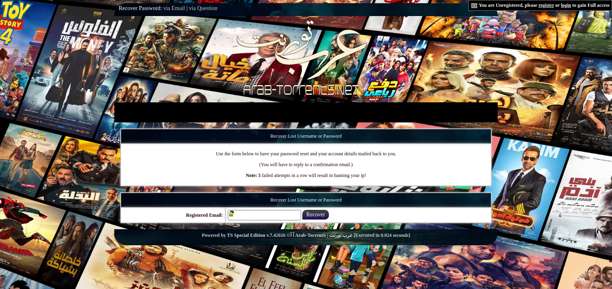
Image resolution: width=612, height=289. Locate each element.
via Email (174, 8)
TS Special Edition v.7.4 (251, 235)
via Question (203, 8)
